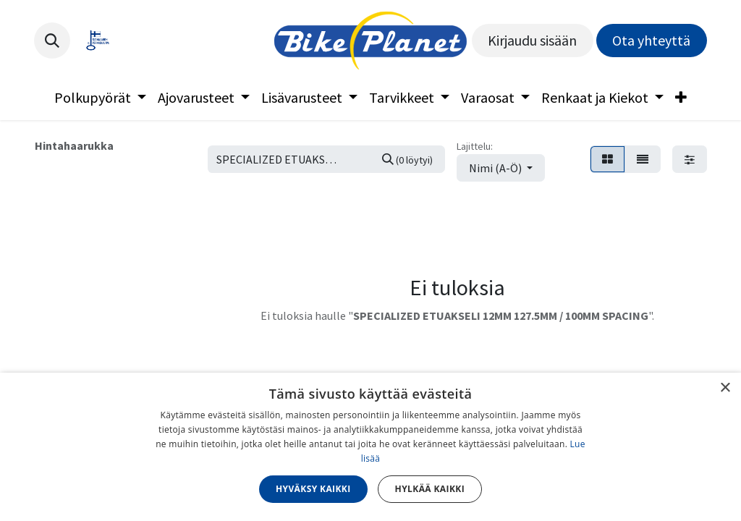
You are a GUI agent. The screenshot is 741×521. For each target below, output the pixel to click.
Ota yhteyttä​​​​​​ (651, 40)
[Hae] (407, 159)
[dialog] (370, 447)
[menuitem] (100, 97)
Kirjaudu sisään (532, 40)
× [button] (724, 388)
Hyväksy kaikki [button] (313, 489)
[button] (52, 40)
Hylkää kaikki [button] (430, 489)
